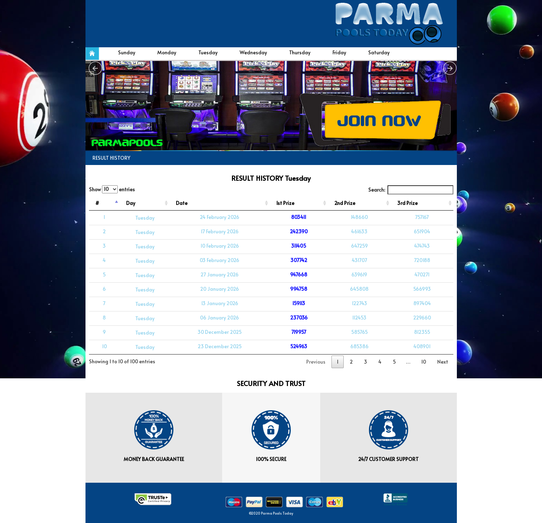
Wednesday (253, 52)
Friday (339, 52)
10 (423, 361)
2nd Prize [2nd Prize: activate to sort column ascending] (344, 203)
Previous (315, 361)
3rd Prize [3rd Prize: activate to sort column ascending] (407, 203)
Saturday (379, 52)
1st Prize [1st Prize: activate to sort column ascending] (285, 203)
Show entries (112, 189)
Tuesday (208, 52)
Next (442, 361)
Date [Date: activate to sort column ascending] (181, 203)
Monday (166, 52)
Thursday (299, 52)
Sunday (126, 52)
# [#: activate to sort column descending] (97, 203)
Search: (410, 189)
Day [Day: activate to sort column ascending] (130, 203)
